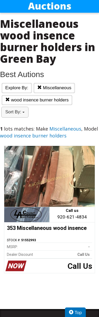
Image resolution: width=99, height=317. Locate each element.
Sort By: (15, 111)
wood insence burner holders (37, 99)
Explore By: (16, 87)
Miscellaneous (54, 87)
